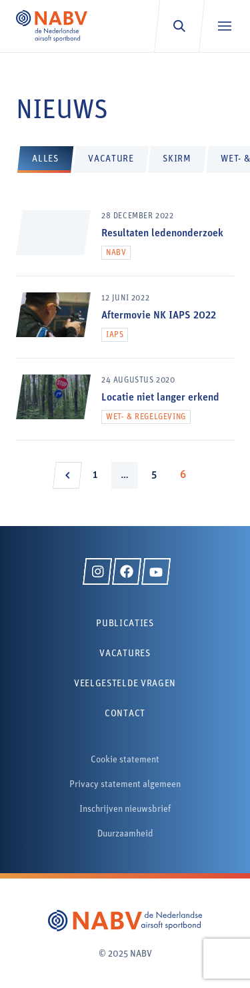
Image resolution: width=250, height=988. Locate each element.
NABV (116, 253)
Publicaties (125, 624)
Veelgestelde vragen (125, 684)
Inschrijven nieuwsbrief (125, 809)
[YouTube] (156, 571)
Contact (125, 714)
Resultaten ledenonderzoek (162, 233)
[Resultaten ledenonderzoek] (125, 243)
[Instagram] (97, 571)
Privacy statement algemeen (125, 785)
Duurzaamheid (125, 834)
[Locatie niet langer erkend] (125, 407)
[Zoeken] (179, 26)
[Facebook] (126, 571)
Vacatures (124, 654)
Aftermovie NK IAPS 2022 (158, 315)
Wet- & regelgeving (146, 417)
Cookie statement (125, 760)
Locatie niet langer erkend (160, 398)
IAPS (114, 335)
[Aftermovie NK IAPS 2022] (125, 325)
